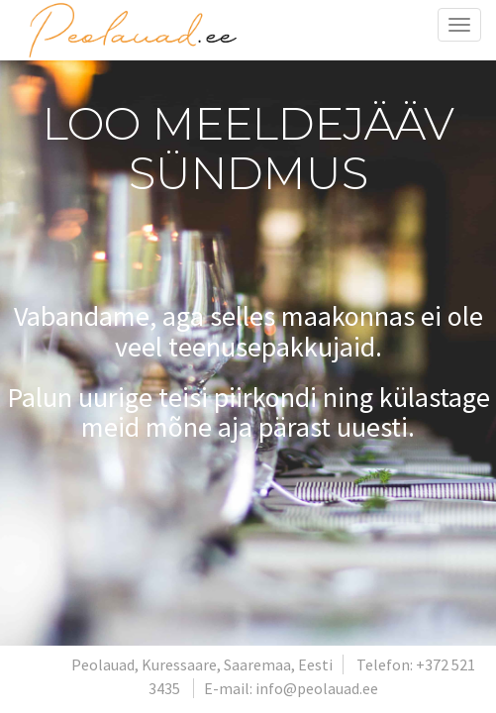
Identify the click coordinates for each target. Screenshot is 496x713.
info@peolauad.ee (316, 688)
